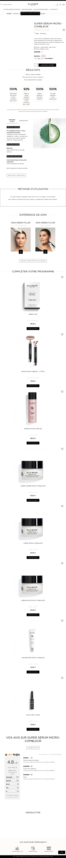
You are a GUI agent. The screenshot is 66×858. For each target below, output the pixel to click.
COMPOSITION (23, 120)
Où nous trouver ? (6, 4)
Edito (52, 856)
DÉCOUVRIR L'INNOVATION (16, 175)
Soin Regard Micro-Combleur (33, 657)
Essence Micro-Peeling (33, 428)
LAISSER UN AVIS (33, 747)
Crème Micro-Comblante (33, 543)
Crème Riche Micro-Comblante (33, 600)
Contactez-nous (35, 856)
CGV (14, 856)
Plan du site (27, 856)
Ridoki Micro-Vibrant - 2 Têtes (33, 371)
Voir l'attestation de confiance (12, 795)
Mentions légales (20, 856)
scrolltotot (61, 852)
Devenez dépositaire (44, 856)
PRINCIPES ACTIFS (12, 120)
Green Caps (33, 314)
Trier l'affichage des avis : (49, 754)
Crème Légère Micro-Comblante (33, 486)
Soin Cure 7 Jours (33, 715)
